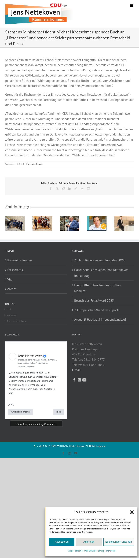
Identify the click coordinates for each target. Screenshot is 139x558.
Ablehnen (88, 541)
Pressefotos (15, 270)
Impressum (110, 550)
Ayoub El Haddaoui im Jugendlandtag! (100, 319)
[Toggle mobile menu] (132, 5)
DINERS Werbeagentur (95, 446)
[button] (132, 512)
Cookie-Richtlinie (75, 550)
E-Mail (76, 370)
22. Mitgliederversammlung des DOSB (100, 260)
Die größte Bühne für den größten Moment (97, 288)
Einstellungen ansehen (118, 541)
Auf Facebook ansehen (21, 411)
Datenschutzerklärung (94, 550)
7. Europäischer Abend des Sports (96, 310)
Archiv (11, 289)
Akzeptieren (61, 541)
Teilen (58, 411)
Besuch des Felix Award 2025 (94, 301)
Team (9, 308)
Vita (10, 279)
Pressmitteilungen (34, 164)
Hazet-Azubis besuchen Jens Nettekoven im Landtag (101, 273)
